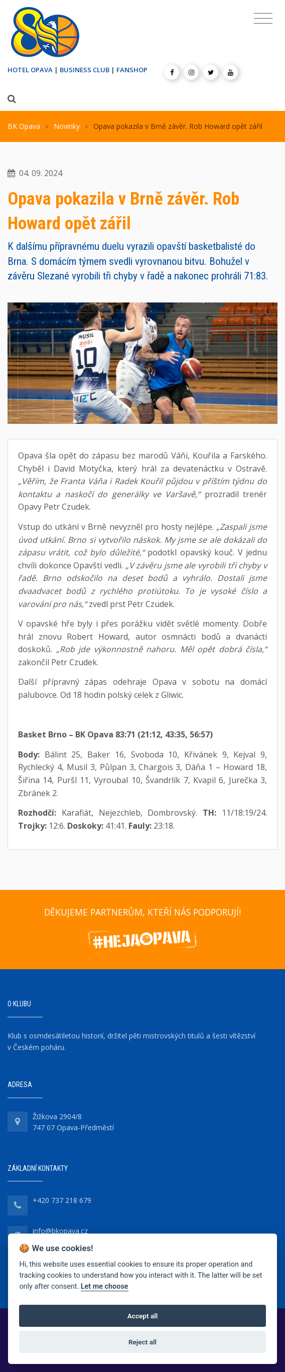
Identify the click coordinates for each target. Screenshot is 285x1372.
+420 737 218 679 (62, 1200)
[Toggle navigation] (263, 19)
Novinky (67, 126)
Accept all (142, 1316)
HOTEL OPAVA (30, 69)
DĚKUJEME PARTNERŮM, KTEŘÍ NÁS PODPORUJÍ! (142, 912)
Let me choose (104, 1286)
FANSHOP (132, 69)
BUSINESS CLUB (84, 69)
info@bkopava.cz (60, 1231)
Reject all (142, 1342)
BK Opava (24, 126)
